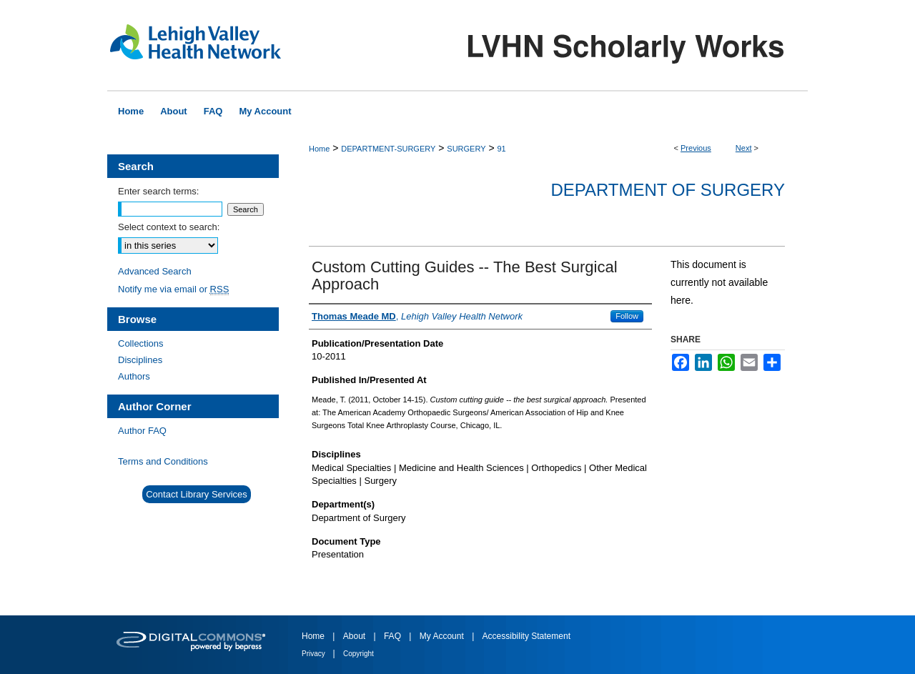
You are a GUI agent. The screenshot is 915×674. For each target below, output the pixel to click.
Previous (696, 148)
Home (319, 148)
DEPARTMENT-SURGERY (388, 148)
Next (744, 148)
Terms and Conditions (163, 461)
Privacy (314, 654)
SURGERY (466, 148)
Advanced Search (155, 271)
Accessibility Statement (526, 636)
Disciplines (140, 360)
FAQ (393, 636)
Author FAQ (142, 430)
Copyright (358, 654)
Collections (141, 343)
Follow (626, 316)
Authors (134, 376)
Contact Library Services (196, 494)
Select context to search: (168, 227)
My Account (443, 636)
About (355, 636)
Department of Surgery (667, 189)
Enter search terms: (158, 191)
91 (501, 148)
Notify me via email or (173, 289)
